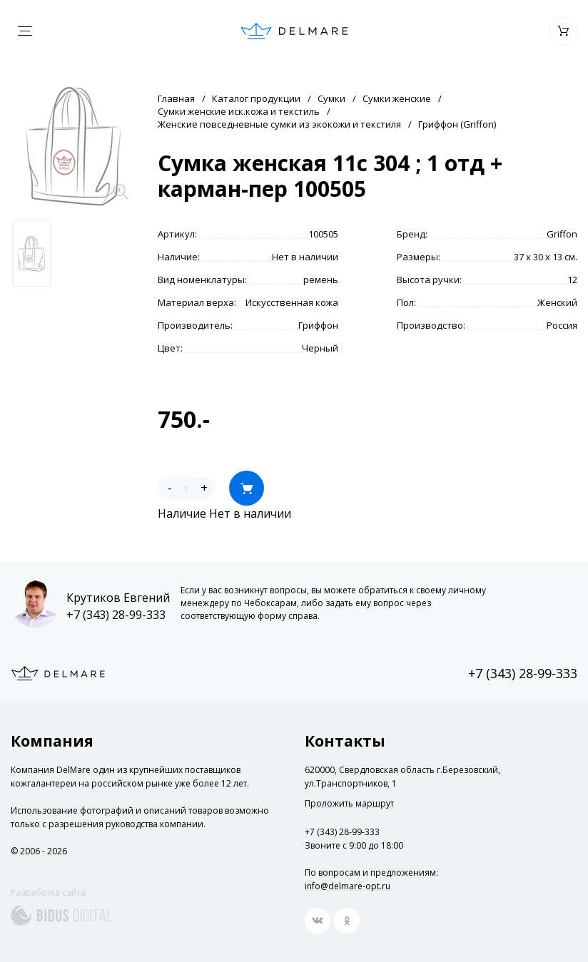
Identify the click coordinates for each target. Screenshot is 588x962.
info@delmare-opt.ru (347, 886)
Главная (176, 98)
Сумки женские (397, 98)
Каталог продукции (256, 98)
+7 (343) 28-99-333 (116, 615)
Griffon (562, 233)
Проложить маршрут (349, 803)
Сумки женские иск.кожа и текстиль (239, 111)
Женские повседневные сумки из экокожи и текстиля (279, 124)
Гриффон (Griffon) (457, 124)
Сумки (331, 98)
